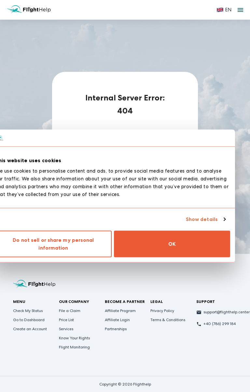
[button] (224, 9)
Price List (66, 319)
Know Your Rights (74, 338)
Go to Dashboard (29, 319)
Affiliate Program (120, 310)
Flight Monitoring (74, 347)
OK (184, 244)
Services (66, 329)
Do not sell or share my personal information (65, 244)
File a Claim (69, 310)
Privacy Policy (162, 310)
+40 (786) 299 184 (219, 323)
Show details (214, 219)
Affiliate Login (117, 319)
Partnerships (116, 329)
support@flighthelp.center (226, 312)
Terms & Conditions (167, 319)
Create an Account (30, 329)
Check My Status (28, 310)
